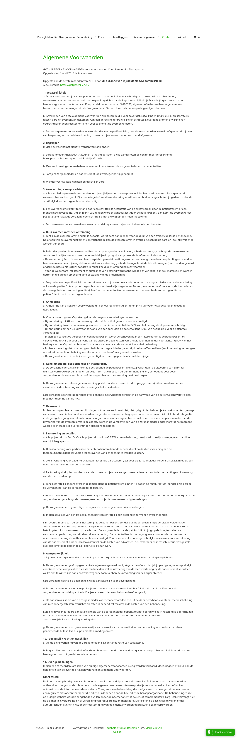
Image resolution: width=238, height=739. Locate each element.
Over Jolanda (67, 37)
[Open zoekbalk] (199, 37)
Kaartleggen (122, 37)
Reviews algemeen (147, 37)
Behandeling (86, 37)
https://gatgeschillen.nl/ (74, 85)
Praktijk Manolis (47, 37)
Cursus (105, 37)
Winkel (182, 37)
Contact (169, 37)
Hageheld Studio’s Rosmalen (122, 728)
